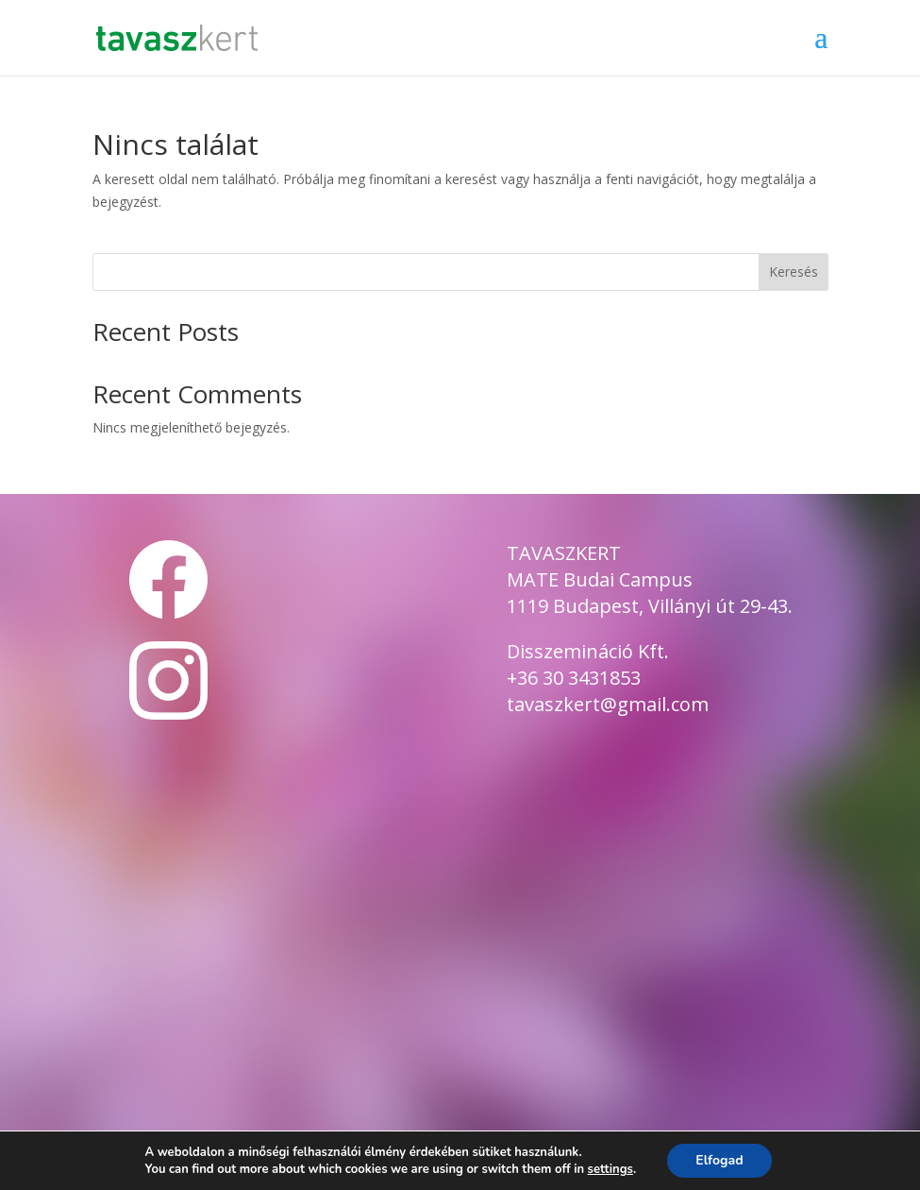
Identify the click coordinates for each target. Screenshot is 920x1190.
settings (610, 1169)
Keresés (793, 271)
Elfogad (719, 1160)
